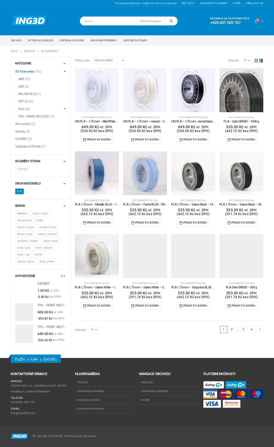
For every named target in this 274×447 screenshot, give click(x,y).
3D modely (23, 124)
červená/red (24, 220)
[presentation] (62, 276)
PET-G (22, 101)
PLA (109, 117)
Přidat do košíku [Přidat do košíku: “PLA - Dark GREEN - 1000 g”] (243, 139)
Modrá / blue (24, 234)
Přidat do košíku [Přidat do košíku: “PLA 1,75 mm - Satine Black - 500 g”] (243, 222)
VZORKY (21, 139)
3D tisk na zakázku (40, 40)
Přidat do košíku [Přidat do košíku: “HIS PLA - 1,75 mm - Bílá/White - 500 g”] (99, 139)
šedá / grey (23, 247)
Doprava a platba (72, 40)
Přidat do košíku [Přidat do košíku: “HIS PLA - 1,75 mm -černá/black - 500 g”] (195, 139)
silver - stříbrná (44, 247)
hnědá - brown (48, 227)
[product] (97, 90)
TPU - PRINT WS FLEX (33, 116)
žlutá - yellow (47, 261)
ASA (21, 86)
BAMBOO (22, 213)
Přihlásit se (254, 3)
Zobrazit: (234, 60)
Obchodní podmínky (214, 3)
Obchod (16, 40)
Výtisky (20, 131)
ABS (21, 79)
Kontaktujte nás (135, 40)
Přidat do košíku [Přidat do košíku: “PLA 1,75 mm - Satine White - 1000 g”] (99, 305)
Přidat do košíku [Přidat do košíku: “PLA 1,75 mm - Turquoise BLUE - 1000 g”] (195, 305)
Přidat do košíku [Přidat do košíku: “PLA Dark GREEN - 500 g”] (243, 305)
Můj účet (188, 3)
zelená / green (26, 261)
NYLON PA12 (27, 94)
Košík (237, 3)
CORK (40, 220)
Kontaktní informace (91, 408)
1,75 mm (22, 169)
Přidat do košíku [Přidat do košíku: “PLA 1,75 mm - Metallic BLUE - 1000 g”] (99, 222)
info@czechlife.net (23, 413)
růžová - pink (50, 241)
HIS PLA (102, 117)
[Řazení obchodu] (109, 60)
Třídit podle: (82, 60)
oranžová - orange (27, 241)
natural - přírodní (47, 234)
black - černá (40, 213)
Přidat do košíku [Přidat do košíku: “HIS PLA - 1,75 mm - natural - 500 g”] (147, 139)
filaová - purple (25, 227)
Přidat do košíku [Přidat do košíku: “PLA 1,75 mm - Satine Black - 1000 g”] (195, 222)
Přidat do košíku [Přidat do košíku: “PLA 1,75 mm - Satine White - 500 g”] (147, 305)
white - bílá (23, 254)
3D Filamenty (89, 117)
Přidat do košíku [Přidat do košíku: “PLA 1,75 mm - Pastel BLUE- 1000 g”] (147, 222)
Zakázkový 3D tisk (28, 146)
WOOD (38, 254)
